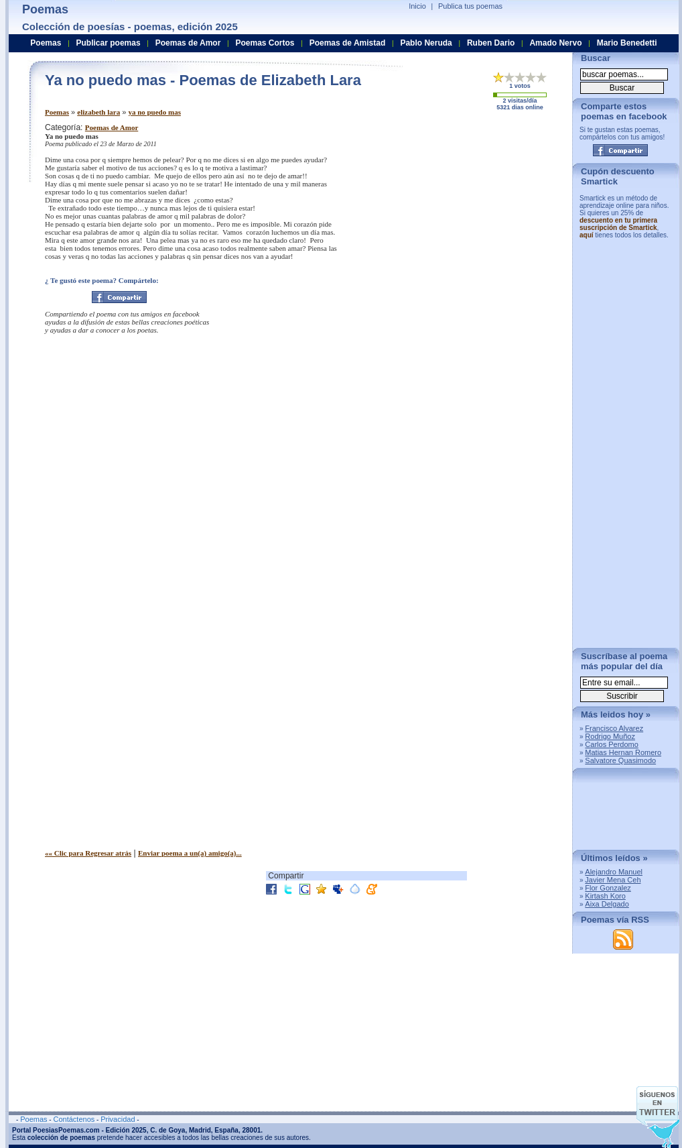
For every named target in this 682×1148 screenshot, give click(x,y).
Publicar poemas (108, 43)
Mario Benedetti (627, 43)
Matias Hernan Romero (623, 752)
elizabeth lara (98, 112)
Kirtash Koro (605, 896)
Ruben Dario (491, 43)
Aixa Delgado (606, 904)
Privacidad (117, 1119)
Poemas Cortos (264, 43)
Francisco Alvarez (614, 728)
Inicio (417, 6)
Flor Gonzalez (607, 888)
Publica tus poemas (470, 6)
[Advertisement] (305, 673)
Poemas (57, 112)
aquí (586, 235)
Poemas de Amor (111, 127)
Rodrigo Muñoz (610, 736)
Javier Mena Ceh (612, 880)
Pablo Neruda (426, 43)
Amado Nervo (555, 43)
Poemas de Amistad (348, 43)
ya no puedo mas (154, 112)
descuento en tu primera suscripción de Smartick (618, 224)
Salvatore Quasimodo (620, 760)
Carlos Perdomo (611, 744)
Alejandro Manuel (613, 872)
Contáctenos (73, 1119)
